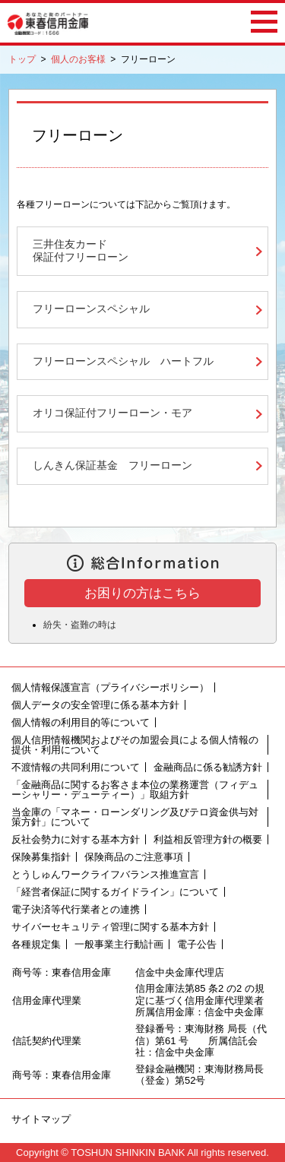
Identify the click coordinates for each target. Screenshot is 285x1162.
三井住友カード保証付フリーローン (80, 251)
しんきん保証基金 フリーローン (112, 465)
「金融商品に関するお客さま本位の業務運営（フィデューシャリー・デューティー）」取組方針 (134, 789)
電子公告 (197, 944)
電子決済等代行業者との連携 (75, 909)
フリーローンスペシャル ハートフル (123, 361)
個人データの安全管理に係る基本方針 (95, 705)
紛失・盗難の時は (79, 624)
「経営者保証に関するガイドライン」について (115, 892)
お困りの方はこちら (142, 593)
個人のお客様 (78, 59)
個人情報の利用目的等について (80, 722)
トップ (22, 59)
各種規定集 (36, 944)
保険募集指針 (41, 857)
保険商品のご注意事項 (133, 857)
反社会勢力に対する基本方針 (75, 839)
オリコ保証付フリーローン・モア (112, 413)
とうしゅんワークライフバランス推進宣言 (105, 874)
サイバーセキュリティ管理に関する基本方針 (110, 926)
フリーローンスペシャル (91, 309)
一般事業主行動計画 (118, 944)
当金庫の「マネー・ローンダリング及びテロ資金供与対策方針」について (134, 817)
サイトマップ (41, 1119)
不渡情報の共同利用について (75, 767)
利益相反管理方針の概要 (208, 839)
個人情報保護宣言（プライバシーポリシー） (110, 687)
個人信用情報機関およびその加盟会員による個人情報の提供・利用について (134, 744)
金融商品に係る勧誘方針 (208, 767)
